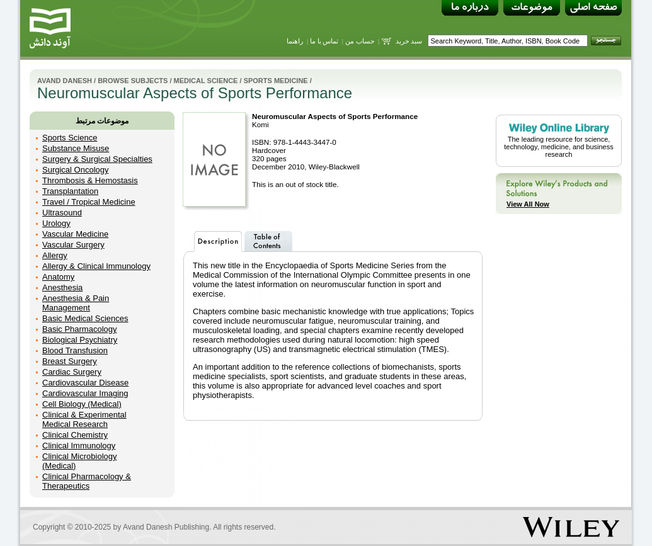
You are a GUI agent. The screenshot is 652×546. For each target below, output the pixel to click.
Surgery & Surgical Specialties (97, 159)
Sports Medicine (276, 80)
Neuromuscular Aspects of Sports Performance (335, 116)
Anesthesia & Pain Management (75, 302)
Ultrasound (62, 212)
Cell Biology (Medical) (82, 404)
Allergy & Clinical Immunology (96, 266)
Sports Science (69, 137)
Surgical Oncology (75, 169)
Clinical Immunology (78, 445)
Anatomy (58, 277)
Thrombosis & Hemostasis (90, 180)
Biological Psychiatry (79, 339)
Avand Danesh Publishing (166, 527)
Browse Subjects (133, 80)
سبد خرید (409, 41)
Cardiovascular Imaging (85, 393)
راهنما (295, 41)
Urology (56, 223)
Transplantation (70, 191)
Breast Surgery (69, 361)
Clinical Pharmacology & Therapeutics (86, 481)
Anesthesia (62, 287)
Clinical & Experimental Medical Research (84, 419)
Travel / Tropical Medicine (88, 202)
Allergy (54, 255)
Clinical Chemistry (75, 435)
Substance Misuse (75, 148)
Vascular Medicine (75, 234)
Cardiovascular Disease (85, 382)
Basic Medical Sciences (85, 318)
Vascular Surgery (73, 244)
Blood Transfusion (75, 350)
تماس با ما (324, 41)
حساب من (360, 41)
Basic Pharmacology (79, 329)
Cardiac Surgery (71, 372)
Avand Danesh (64, 80)
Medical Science (206, 80)
